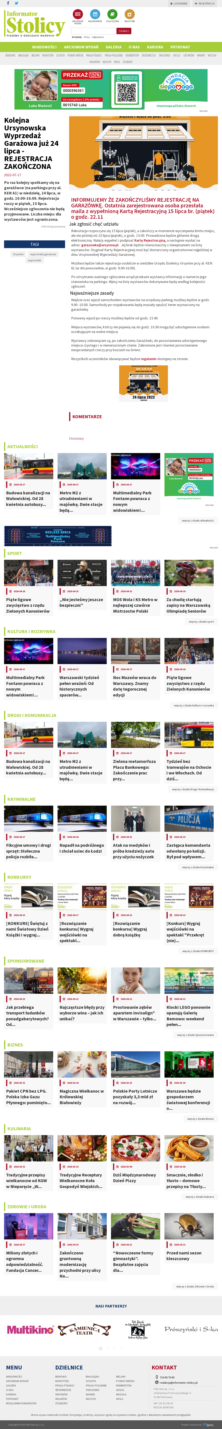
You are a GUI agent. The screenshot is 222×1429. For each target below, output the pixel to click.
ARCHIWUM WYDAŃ (77, 17)
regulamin (149, 358)
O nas (134, 46)
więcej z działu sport (201, 621)
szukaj (124, 31)
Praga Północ (94, 55)
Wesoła (212, 55)
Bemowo (10, 55)
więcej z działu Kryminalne (198, 867)
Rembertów (132, 55)
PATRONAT (180, 46)
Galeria (113, 46)
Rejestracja (204, 3)
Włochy (107, 62)
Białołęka (23, 55)
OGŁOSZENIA (112, 15)
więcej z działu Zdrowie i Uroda (195, 1286)
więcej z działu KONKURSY (198, 951)
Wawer (201, 55)
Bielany (35, 55)
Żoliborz (128, 62)
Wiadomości (44, 46)
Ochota (60, 55)
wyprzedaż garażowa (43, 254)
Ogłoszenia (98, 36)
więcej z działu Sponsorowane (195, 1035)
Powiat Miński (75, 55)
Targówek (164, 55)
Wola (117, 62)
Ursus (177, 55)
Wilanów (95, 62)
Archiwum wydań (81, 46)
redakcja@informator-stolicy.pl (179, 1382)
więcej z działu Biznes (200, 1119)
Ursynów (188, 55)
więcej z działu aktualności (198, 520)
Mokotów (47, 55)
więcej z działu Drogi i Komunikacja (193, 789)
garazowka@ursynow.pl (100, 245)
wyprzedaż (34, 260)
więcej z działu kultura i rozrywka (194, 705)
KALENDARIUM (95, 15)
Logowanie (179, 3)
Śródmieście (149, 55)
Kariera (155, 46)
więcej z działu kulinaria (200, 1197)
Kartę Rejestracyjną (149, 240)
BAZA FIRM (130, 15)
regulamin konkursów (21, 1403)
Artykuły (77, 36)
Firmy (87, 36)
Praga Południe (114, 55)
